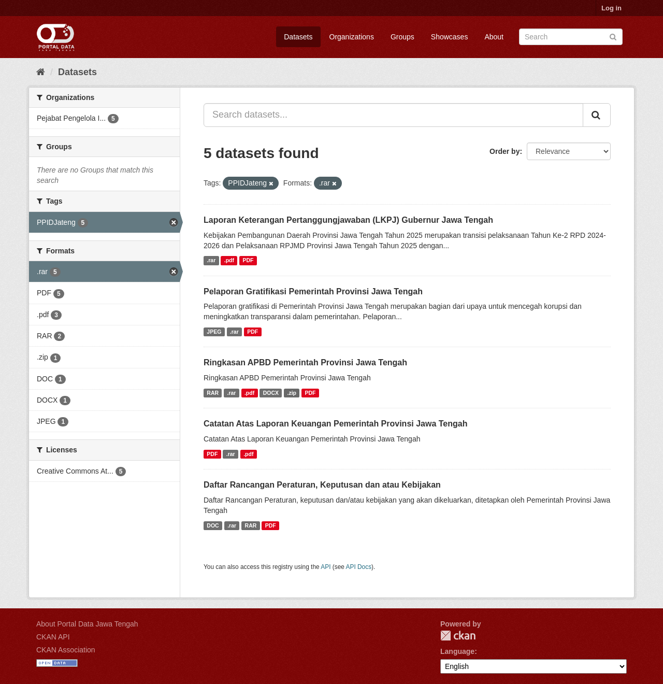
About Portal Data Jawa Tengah (87, 624)
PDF (247, 261)
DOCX (271, 393)
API (325, 567)
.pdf (229, 261)
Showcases (449, 37)
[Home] (40, 72)
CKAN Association (65, 650)
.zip (292, 393)
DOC (213, 525)
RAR (213, 393)
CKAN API (53, 637)
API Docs (359, 567)
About (493, 37)
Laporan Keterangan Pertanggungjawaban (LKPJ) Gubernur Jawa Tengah (348, 220)
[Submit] (613, 36)
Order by (504, 151)
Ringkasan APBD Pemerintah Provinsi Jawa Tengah (305, 362)
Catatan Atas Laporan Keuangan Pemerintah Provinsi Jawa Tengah (335, 423)
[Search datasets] (571, 36)
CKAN (457, 635)
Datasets (298, 37)
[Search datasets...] (393, 115)
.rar (211, 261)
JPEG (214, 332)
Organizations (351, 37)
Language (457, 651)
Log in (611, 8)
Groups (402, 37)
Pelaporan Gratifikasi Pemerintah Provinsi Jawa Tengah (313, 291)
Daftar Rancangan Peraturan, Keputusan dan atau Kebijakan (322, 484)
